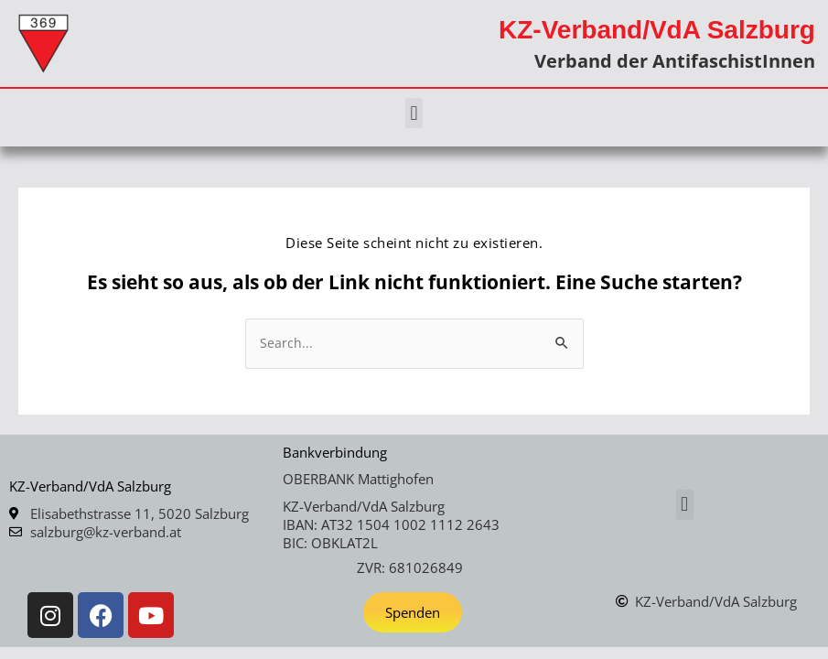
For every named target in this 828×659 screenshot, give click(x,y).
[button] (414, 113)
